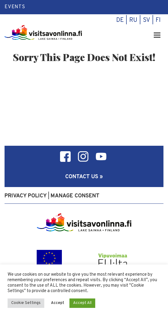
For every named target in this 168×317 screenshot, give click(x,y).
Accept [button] (57, 303)
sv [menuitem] (146, 20)
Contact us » (84, 176)
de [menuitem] (120, 20)
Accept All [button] (82, 303)
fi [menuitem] (158, 20)
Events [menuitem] (15, 7)
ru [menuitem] (133, 20)
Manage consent (75, 196)
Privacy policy (26, 196)
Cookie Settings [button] (26, 303)
